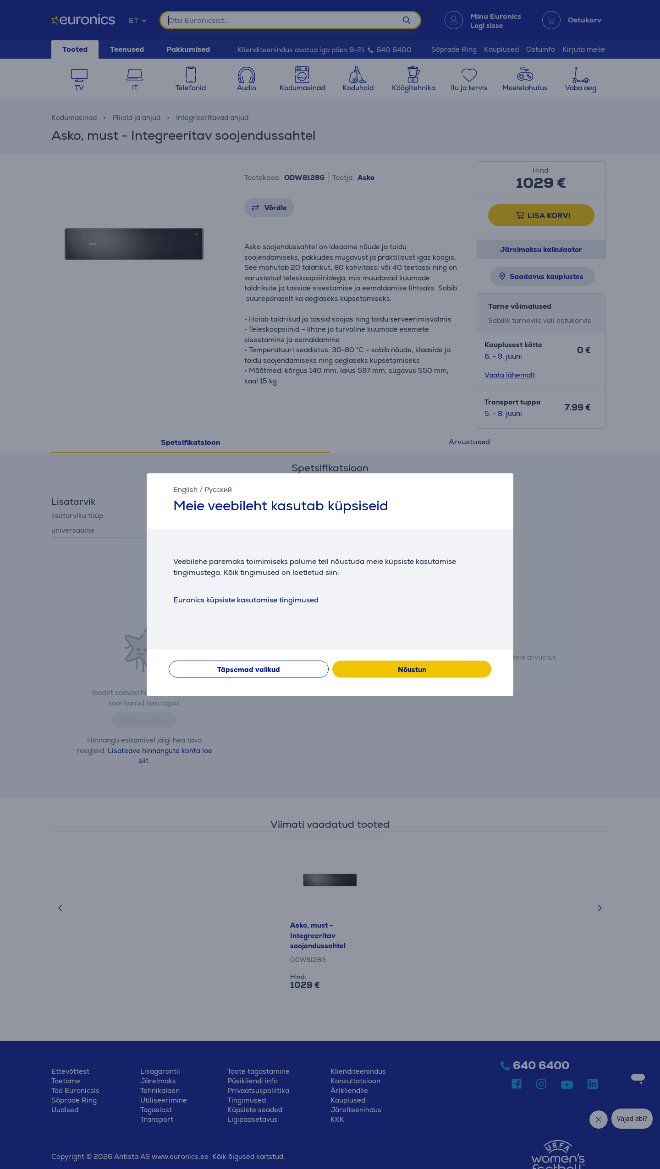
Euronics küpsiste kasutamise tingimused (246, 600)
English (185, 489)
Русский (218, 489)
